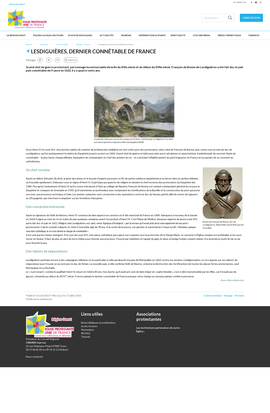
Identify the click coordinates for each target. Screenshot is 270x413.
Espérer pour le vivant (152, 35)
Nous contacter (34, 356)
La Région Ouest (16, 35)
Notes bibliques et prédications (98, 322)
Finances (254, 35)
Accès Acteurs (89, 326)
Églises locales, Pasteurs (48, 35)
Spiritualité (177, 35)
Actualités (106, 35)
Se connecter (240, 2)
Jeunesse (126, 35)
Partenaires (87, 329)
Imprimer (72, 60)
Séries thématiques (229, 35)
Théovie (85, 336)
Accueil (29, 44)
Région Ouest (17, 4)
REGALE (85, 333)
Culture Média (201, 35)
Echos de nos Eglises (80, 35)
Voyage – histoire (83, 44)
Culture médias (62, 44)
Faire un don (251, 17)
